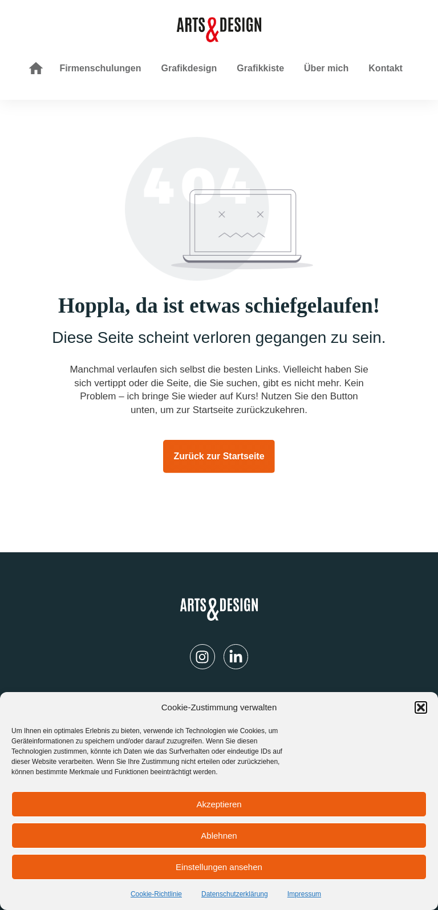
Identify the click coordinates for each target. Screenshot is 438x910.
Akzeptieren (218, 804)
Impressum (304, 894)
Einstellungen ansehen (219, 867)
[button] (421, 707)
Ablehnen (219, 835)
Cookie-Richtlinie (156, 894)
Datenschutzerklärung (234, 894)
